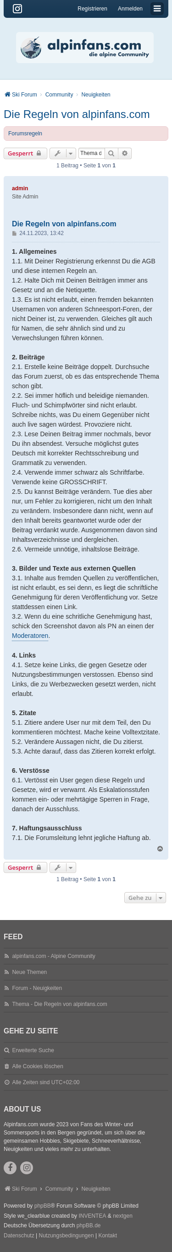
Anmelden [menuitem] (130, 8)
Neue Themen (29, 972)
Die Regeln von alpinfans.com (77, 114)
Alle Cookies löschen (37, 1066)
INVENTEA (92, 1216)
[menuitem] (19, 1236)
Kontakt (107, 1235)
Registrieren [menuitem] (92, 8)
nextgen (123, 1216)
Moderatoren (30, 635)
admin (20, 188)
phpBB (42, 1206)
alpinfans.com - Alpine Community (53, 956)
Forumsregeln (25, 133)
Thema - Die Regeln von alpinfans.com (59, 1004)
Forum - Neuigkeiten (37, 988)
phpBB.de (89, 1225)
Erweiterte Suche (33, 1050)
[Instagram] (17, 8)
